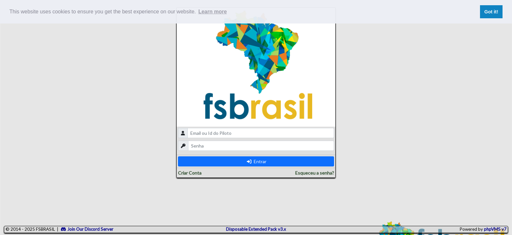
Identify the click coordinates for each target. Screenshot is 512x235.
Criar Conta (189, 173)
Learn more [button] (212, 11)
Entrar (256, 161)
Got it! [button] (491, 11)
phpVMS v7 (495, 229)
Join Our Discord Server (87, 229)
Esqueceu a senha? (314, 173)
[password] (261, 146)
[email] (260, 133)
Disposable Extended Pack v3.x (256, 229)
